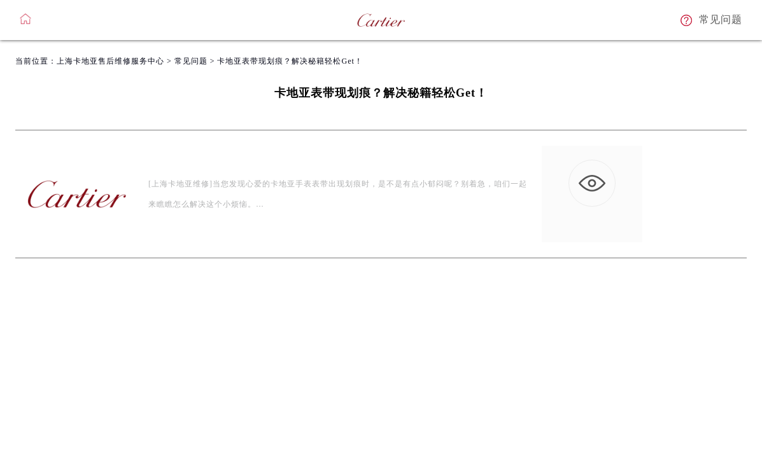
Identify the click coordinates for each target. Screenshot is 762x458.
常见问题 (191, 61)
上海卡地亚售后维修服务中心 (110, 61)
